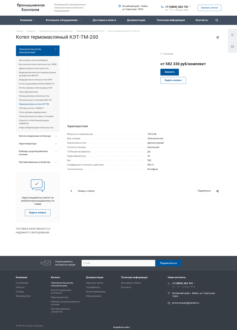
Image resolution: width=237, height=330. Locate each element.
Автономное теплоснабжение (33, 60)
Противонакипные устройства (34, 162)
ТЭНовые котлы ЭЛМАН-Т (31, 108)
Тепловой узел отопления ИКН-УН (35, 100)
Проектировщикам (95, 291)
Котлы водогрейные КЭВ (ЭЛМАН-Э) (36, 84)
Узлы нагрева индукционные (33, 112)
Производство (23, 296)
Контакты (202, 20)
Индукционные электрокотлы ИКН (35, 79)
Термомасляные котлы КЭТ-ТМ (34, 104)
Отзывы (20, 291)
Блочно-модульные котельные (35, 136)
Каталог (55, 277)
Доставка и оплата (104, 20)
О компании (22, 283)
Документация (136, 20)
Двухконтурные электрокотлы (34, 68)
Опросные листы (94, 283)
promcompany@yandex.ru (185, 302)
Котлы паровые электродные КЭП (35, 88)
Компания (27, 20)
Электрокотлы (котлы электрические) (30, 51)
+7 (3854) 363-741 (176, 6)
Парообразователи (28, 92)
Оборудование (93, 296)
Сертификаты (93, 287)
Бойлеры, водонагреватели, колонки (33, 153)
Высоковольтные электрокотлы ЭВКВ (38, 64)
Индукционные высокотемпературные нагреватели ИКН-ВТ (37, 74)
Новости (20, 287)
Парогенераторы (27, 143)
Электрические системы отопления (36, 116)
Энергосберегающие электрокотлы (36, 127)
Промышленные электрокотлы (34, 96)
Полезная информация (171, 20)
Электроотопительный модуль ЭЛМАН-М (34, 122)
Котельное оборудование (63, 20)
